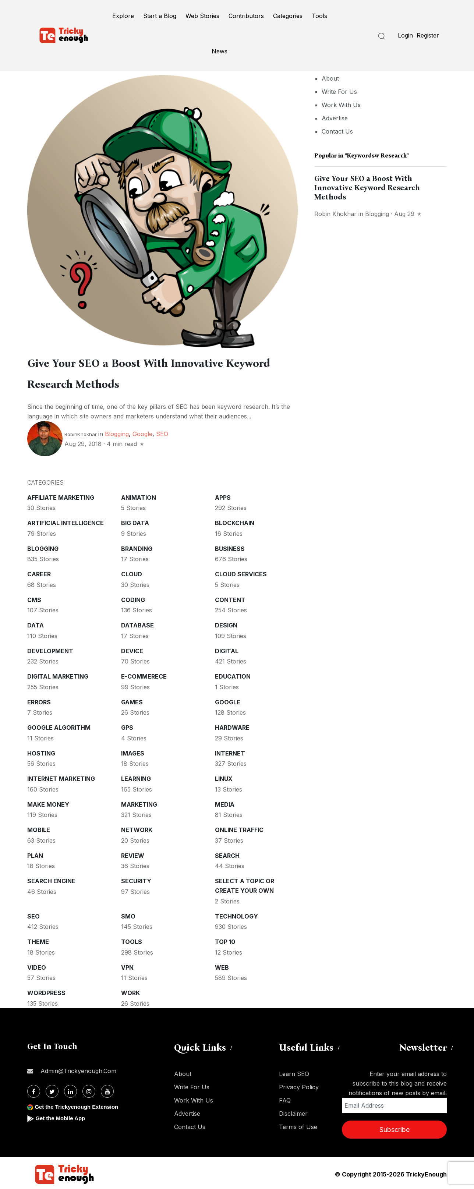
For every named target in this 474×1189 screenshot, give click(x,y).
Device (132, 648)
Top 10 (225, 939)
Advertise (335, 118)
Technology (236, 914)
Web (222, 965)
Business (230, 546)
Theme (38, 939)
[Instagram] (88, 1089)
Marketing (139, 802)
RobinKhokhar (80, 432)
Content (230, 597)
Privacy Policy (299, 1085)
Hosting (41, 751)
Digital (226, 648)
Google (142, 431)
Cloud (131, 572)
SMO (128, 914)
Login (405, 35)
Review (132, 853)
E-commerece (144, 674)
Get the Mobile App (62, 1116)
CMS (34, 597)
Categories (288, 16)
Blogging (117, 431)
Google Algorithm (59, 725)
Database (137, 623)
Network (136, 827)
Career (39, 572)
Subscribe (394, 1127)
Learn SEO (294, 1071)
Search (227, 853)
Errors (39, 700)
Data (35, 623)
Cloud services (241, 572)
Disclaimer (293, 1111)
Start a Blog (159, 16)
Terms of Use (298, 1124)
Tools (319, 16)
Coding (133, 597)
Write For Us (339, 91)
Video (36, 965)
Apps (223, 495)
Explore (123, 16)
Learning (136, 776)
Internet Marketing (61, 776)
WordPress (46, 990)
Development (50, 648)
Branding (136, 546)
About (330, 78)
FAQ (285, 1098)
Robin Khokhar (335, 213)
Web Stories (202, 16)
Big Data (135, 520)
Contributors (246, 16)
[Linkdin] (70, 1089)
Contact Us (337, 131)
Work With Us (341, 105)
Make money (48, 802)
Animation (138, 495)
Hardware (232, 725)
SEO (162, 431)
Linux (224, 776)
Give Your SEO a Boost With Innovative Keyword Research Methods (367, 187)
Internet (230, 751)
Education (233, 674)
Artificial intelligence (65, 520)
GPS (127, 725)
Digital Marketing (57, 674)
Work (130, 990)
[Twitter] (52, 1089)
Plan (35, 853)
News (219, 51)
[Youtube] (107, 1089)
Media (224, 802)
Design (226, 623)
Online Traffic (239, 827)
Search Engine (51, 878)
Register (428, 35)
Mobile (38, 827)
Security (136, 878)
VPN (127, 965)
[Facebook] (33, 1089)
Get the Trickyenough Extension (80, 1104)
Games (132, 700)
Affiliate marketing (60, 495)
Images (132, 751)
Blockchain (234, 520)
